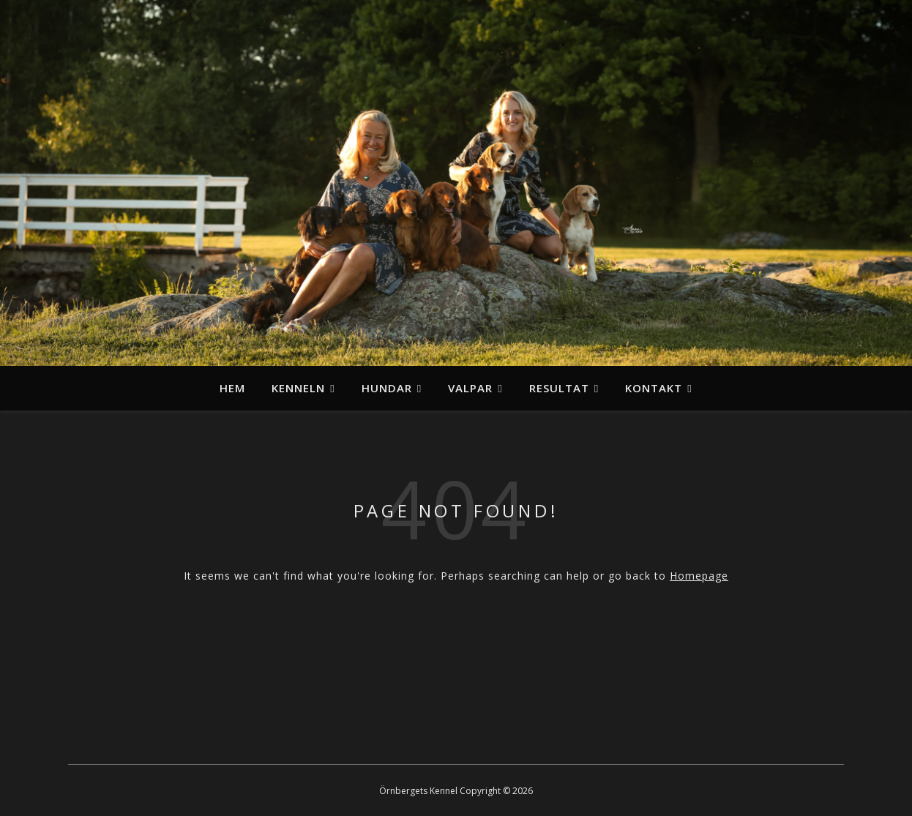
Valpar (470, 388)
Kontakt (653, 388)
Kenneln (298, 388)
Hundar (387, 388)
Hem (232, 388)
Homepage (699, 576)
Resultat (559, 388)
